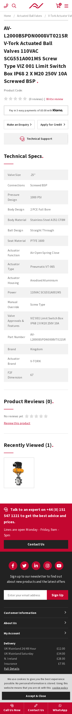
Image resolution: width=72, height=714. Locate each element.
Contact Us (36, 544)
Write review (54, 99)
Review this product (17, 423)
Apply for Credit (53, 124)
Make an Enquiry (19, 124)
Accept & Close (36, 696)
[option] (19, 475)
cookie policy (60, 687)
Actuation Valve (36, 6)
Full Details (11, 669)
